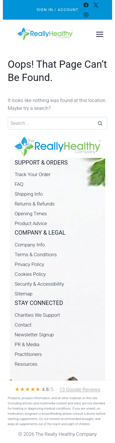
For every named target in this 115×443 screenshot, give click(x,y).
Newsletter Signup (34, 335)
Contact (23, 325)
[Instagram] (86, 15)
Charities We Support (37, 315)
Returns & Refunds (35, 204)
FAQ (19, 184)
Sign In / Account (57, 9)
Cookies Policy (30, 274)
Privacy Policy (29, 264)
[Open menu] (99, 34)
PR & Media (27, 344)
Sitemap (24, 294)
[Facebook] (86, 5)
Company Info (30, 245)
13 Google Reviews (79, 389)
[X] (96, 5)
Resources (26, 364)
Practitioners (28, 354)
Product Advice (31, 223)
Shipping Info (29, 194)
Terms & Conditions (36, 254)
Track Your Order (33, 174)
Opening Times (31, 213)
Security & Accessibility (39, 284)
